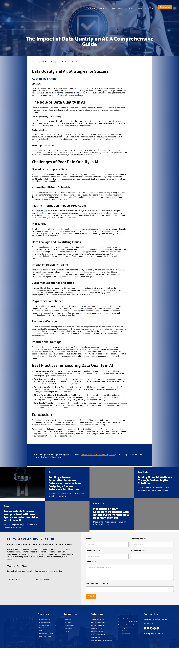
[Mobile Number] (152, 565)
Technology (68, 637)
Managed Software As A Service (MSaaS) (48, 635)
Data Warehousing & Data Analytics (129, 631)
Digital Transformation (98, 643)
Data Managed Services (125, 637)
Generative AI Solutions (98, 634)
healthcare (86, 306)
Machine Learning (96, 637)
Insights (39, 62)
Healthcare (68, 629)
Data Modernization (124, 643)
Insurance (68, 632)
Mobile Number (138, 560)
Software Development (45, 632)
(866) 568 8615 (148, 633)
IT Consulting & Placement (47, 642)
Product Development (45, 645)
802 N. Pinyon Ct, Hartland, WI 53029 (155, 628)
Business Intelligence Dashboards (128, 634)
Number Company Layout (97, 592)
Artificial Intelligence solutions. (70, 95)
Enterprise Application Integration (101, 649)
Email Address (93, 560)
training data (42, 211)
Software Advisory (44, 629)
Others (67, 640)
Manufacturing (69, 634)
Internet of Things (96, 646)
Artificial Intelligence (97, 629)
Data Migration (122, 640)
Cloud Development (97, 640)
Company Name (138, 548)
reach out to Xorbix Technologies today (98, 454)
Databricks (42, 639)
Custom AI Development (98, 632)
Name (89, 548)
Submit (91, 605)
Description (91, 570)
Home (33, 62)
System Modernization (124, 628)
